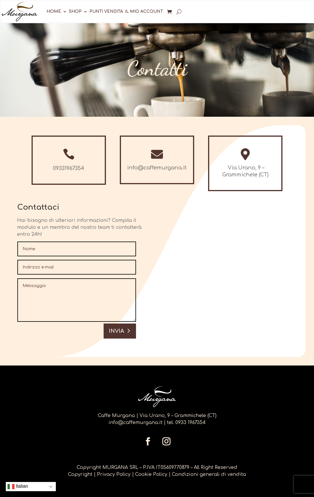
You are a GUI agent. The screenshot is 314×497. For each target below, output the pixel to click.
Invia (116, 331)
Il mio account (144, 11)
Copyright (80, 474)
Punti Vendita (106, 11)
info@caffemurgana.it (135, 422)
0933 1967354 (190, 422)
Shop (75, 11)
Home (54, 11)
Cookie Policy (151, 474)
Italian (18, 486)
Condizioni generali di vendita (209, 474)
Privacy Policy (114, 474)
